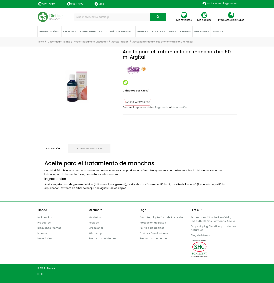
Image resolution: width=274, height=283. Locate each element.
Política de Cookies (152, 228)
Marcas (42, 233)
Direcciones (96, 228)
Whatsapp (95, 233)
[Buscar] (120, 17)
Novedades (44, 238)
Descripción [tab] (52, 148)
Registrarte (161, 107)
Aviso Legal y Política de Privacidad (162, 217)
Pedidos (94, 222)
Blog (99, 4)
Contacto (48, 3)
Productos (44, 222)
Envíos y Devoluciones (154, 233)
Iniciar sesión (179, 107)
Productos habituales (102, 238)
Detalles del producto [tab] (89, 148)
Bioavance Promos (49, 228)
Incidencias (44, 217)
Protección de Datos (153, 222)
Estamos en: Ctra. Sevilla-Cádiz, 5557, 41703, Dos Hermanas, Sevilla (213, 219)
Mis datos (95, 217)
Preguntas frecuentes (153, 238)
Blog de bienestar (202, 235)
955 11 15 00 (77, 3)
